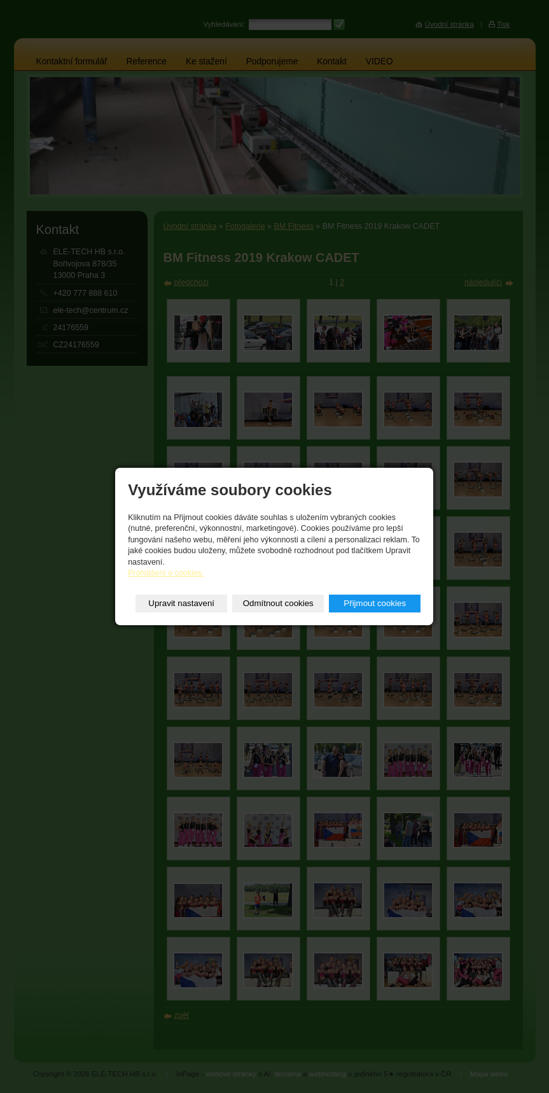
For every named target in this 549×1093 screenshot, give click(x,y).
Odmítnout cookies (278, 603)
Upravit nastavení (181, 603)
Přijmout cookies (375, 603)
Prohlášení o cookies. (166, 572)
